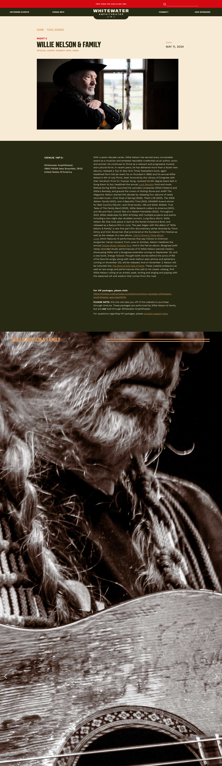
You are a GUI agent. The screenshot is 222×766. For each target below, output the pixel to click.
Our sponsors (202, 12)
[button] (111, 12)
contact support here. (156, 313)
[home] (111, 13)
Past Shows (55, 29)
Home (40, 29)
